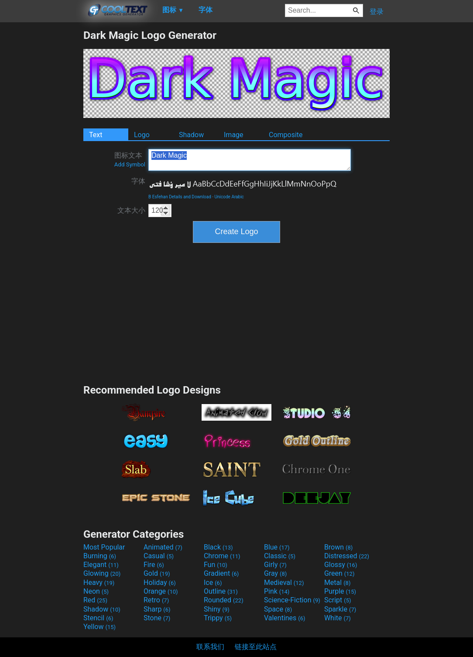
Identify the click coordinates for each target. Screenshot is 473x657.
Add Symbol (129, 164)
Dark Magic (249, 160)
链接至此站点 (256, 647)
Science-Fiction (292, 600)
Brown (338, 547)
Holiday (160, 582)
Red (95, 600)
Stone (157, 618)
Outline (221, 591)
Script (337, 600)
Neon (96, 591)
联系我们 (210, 647)
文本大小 (131, 210)
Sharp (157, 609)
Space (278, 609)
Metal (337, 582)
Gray (275, 573)
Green (339, 573)
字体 (138, 181)
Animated (163, 547)
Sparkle (340, 609)
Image (233, 135)
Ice (213, 582)
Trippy (218, 618)
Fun (215, 564)
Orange (161, 591)
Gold (157, 573)
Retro (156, 600)
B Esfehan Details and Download (179, 196)
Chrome (222, 556)
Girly (275, 564)
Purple (340, 591)
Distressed (346, 556)
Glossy (340, 564)
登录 (377, 11)
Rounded (223, 600)
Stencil (98, 618)
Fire (154, 564)
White (337, 618)
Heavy (98, 582)
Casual (159, 556)
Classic (279, 556)
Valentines (284, 618)
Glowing (101, 573)
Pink (277, 591)
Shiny (217, 609)
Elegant (101, 564)
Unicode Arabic (229, 196)
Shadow (191, 135)
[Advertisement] (41, 160)
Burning (99, 556)
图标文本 (129, 159)
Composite (286, 135)
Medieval (284, 582)
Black (218, 547)
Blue (277, 547)
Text (95, 135)
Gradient (221, 573)
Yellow (99, 626)
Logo (142, 135)
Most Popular (104, 547)
